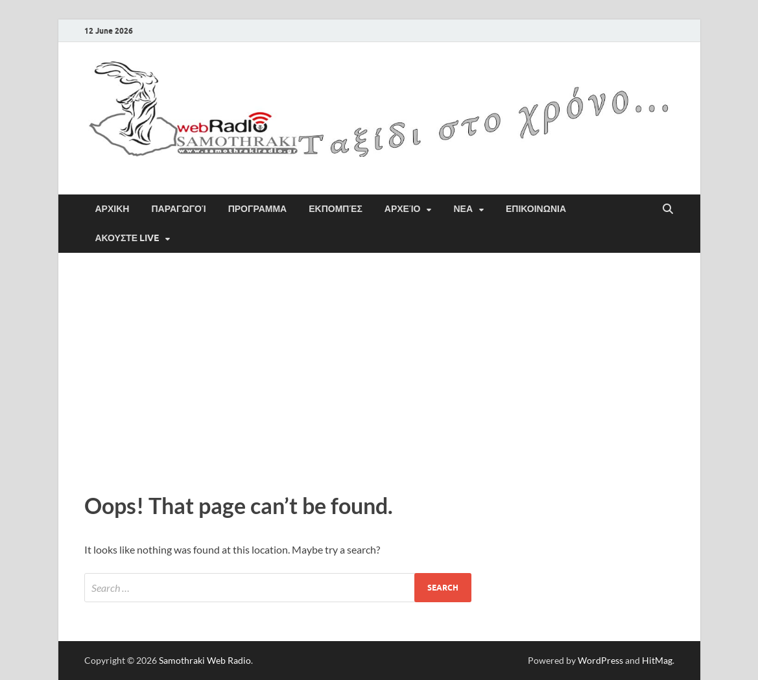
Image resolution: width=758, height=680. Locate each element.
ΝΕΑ (463, 209)
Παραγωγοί (178, 209)
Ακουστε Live (127, 238)
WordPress (600, 660)
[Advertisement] (379, 369)
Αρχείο (403, 209)
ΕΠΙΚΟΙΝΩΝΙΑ (536, 209)
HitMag (657, 660)
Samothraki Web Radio (205, 660)
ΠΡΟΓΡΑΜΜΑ (257, 209)
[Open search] (668, 209)
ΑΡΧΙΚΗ (112, 209)
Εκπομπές (335, 209)
